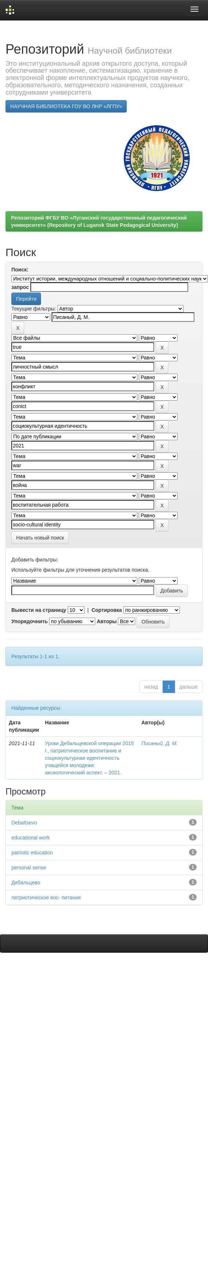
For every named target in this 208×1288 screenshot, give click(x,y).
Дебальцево (25, 882)
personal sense (28, 867)
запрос (20, 287)
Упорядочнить (29, 621)
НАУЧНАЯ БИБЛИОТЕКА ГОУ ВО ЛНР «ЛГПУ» (66, 106)
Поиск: (20, 270)
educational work (30, 838)
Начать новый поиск (40, 538)
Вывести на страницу (38, 610)
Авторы (106, 621)
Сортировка (107, 610)
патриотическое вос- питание (46, 897)
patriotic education (32, 853)
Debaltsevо (24, 823)
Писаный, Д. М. (159, 743)
